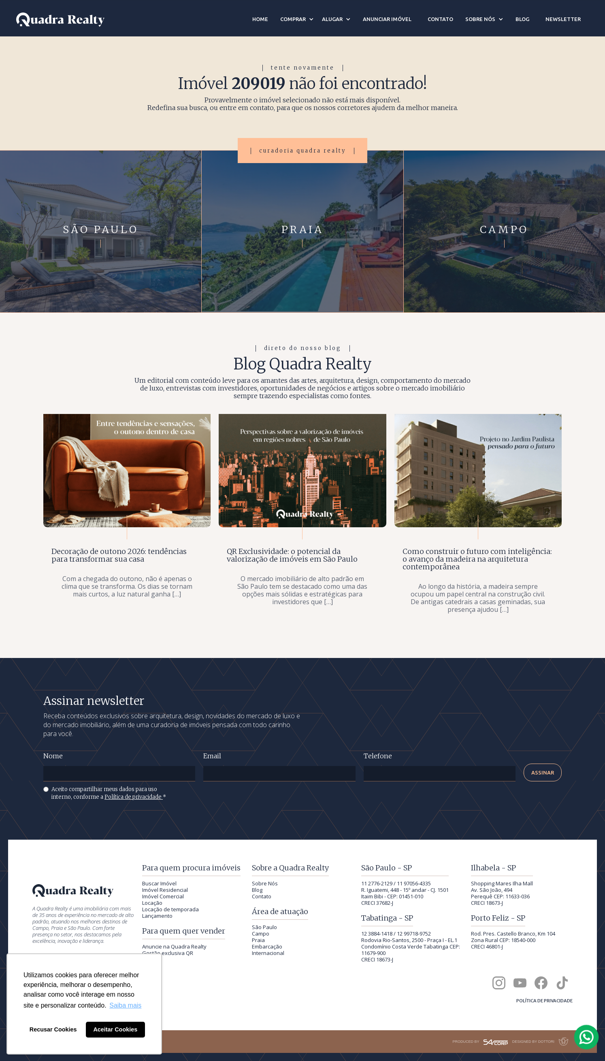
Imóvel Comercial (163, 896)
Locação (152, 902)
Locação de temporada (170, 909)
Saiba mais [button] (125, 1005)
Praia (258, 940)
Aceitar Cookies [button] (115, 1029)
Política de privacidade (133, 797)
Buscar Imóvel (159, 883)
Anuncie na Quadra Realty (174, 946)
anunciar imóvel (387, 19)
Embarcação (267, 946)
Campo (260, 933)
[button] (297, 19)
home (260, 19)
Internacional (268, 953)
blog (522, 19)
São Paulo (264, 927)
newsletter (563, 19)
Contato (261, 896)
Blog (257, 889)
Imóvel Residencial (165, 889)
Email (212, 756)
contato (440, 19)
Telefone (378, 756)
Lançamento (157, 915)
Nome (53, 756)
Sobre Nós (265, 883)
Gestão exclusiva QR (167, 953)
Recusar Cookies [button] (53, 1029)
